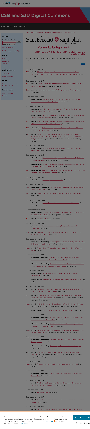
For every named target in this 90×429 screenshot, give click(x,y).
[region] (45, 420)
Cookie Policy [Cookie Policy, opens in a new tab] (25, 423)
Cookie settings (48, 421)
